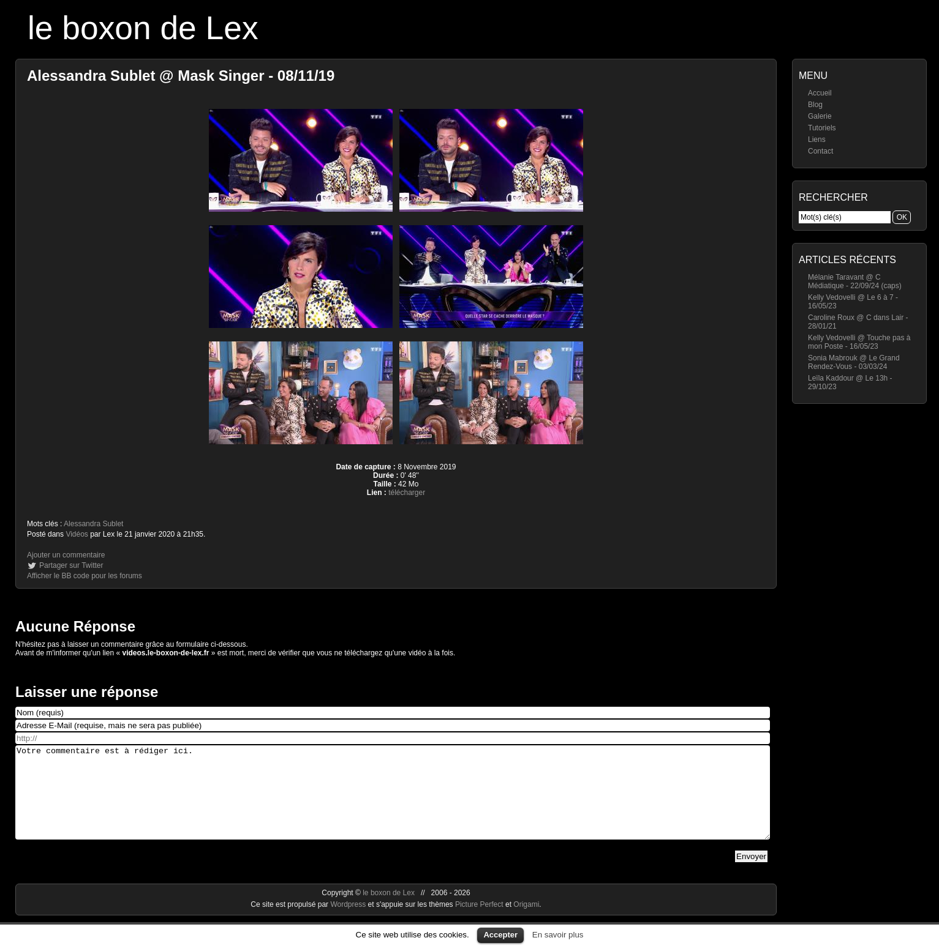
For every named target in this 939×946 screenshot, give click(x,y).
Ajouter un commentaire (66, 555)
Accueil (820, 93)
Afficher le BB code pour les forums (84, 576)
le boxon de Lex (143, 28)
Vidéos (77, 534)
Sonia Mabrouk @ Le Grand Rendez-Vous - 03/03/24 (854, 362)
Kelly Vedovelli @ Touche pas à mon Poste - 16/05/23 (859, 342)
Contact (820, 151)
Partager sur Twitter (71, 565)
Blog (815, 104)
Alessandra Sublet (93, 524)
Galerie (820, 116)
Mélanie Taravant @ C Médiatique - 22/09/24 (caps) (855, 281)
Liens (817, 139)
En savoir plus (558, 934)
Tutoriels (822, 128)
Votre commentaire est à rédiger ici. (392, 801)
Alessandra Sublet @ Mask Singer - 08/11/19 (180, 75)
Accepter (500, 934)
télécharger (406, 492)
